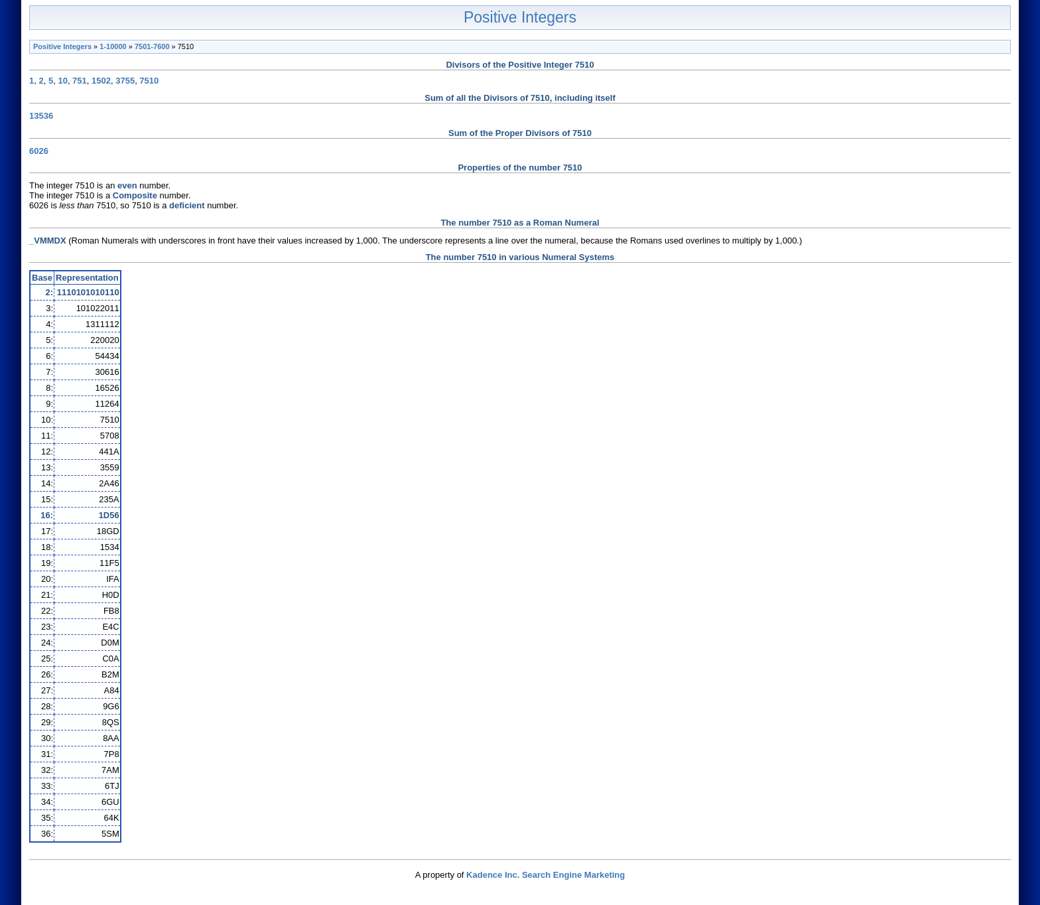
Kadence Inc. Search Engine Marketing (545, 875)
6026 (38, 151)
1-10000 (112, 46)
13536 (41, 116)
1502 (101, 81)
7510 (149, 81)
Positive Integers (520, 17)
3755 (125, 81)
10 (62, 81)
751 (79, 81)
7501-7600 (152, 46)
